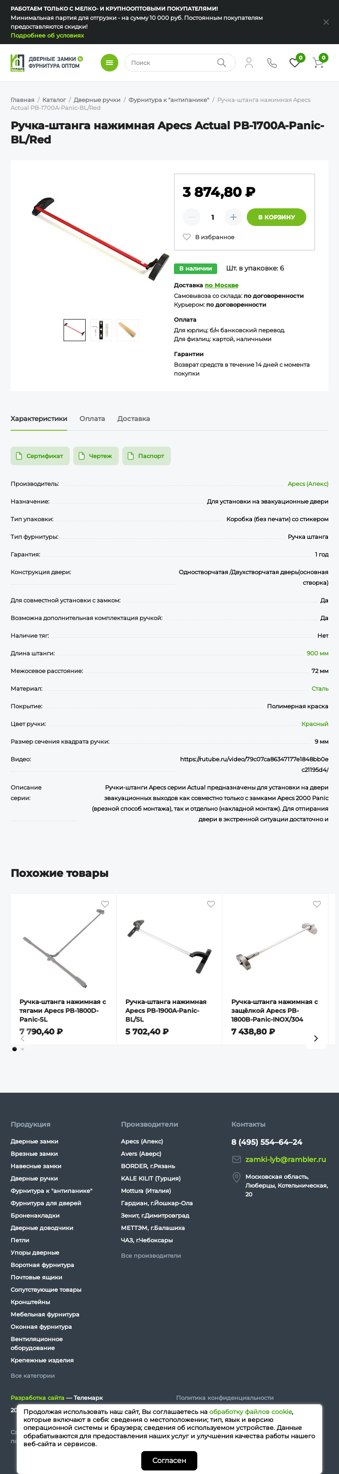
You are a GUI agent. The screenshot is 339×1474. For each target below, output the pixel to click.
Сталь (320, 688)
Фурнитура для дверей (46, 1203)
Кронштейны (30, 1301)
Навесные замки (36, 1165)
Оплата (92, 418)
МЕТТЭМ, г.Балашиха (153, 1227)
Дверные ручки (34, 1178)
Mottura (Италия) (146, 1190)
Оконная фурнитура (41, 1326)
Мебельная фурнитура (45, 1314)
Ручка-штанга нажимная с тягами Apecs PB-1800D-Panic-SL (62, 1010)
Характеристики (39, 418)
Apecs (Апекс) (308, 483)
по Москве (221, 285)
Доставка (133, 418)
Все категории (33, 1375)
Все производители (151, 1255)
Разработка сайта (37, 1397)
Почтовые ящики (36, 1277)
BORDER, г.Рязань (148, 1165)
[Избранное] (294, 62)
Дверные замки (34, 1141)
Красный (314, 723)
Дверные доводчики (42, 1227)
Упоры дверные (35, 1252)
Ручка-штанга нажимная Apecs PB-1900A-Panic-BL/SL (166, 1010)
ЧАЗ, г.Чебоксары (147, 1240)
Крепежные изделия (42, 1360)
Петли (20, 1240)
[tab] (15, 1049)
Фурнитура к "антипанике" (51, 1190)
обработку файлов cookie (250, 1412)
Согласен (169, 1460)
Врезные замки (34, 1153)
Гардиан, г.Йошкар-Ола (157, 1203)
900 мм (317, 653)
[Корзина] (317, 62)
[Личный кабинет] (249, 62)
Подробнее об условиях (47, 35)
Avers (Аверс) (141, 1153)
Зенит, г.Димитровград (155, 1215)
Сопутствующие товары (46, 1289)
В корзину (276, 217)
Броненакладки (35, 1215)
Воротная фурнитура (42, 1264)
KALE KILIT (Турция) (151, 1178)
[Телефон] (271, 62)
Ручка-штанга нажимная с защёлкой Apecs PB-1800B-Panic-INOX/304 (274, 1010)
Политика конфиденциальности (225, 1397)
